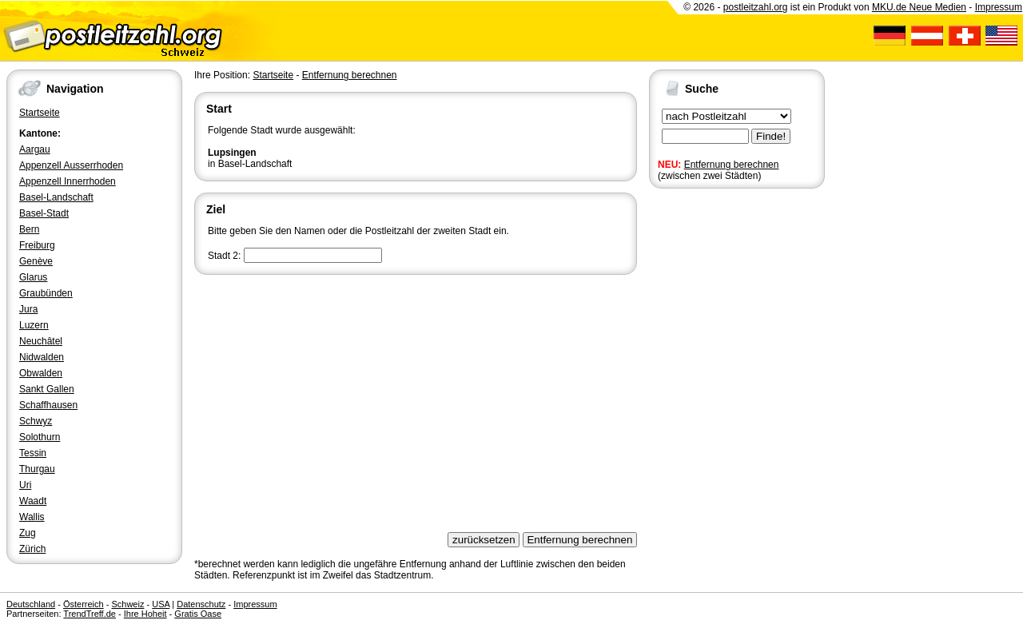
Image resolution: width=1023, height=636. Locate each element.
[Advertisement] (415, 398)
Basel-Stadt (44, 213)
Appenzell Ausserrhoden (71, 165)
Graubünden (46, 293)
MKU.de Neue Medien (919, 7)
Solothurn (39, 437)
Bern (29, 229)
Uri (25, 485)
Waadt (32, 501)
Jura (28, 309)
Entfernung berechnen (731, 164)
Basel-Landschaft (56, 197)
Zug (27, 533)
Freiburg (37, 245)
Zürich (32, 549)
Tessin (32, 453)
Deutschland (30, 604)
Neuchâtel (40, 341)
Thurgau (37, 469)
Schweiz (127, 604)
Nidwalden (41, 357)
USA (160, 604)
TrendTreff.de (89, 613)
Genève (36, 261)
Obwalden (40, 373)
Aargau (34, 149)
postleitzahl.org (755, 7)
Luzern (34, 325)
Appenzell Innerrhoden (67, 181)
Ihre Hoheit (145, 613)
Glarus (33, 277)
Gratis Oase (197, 613)
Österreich (83, 604)
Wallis (32, 517)
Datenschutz (201, 604)
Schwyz (35, 421)
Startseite (39, 112)
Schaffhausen (48, 405)
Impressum (998, 7)
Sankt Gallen (46, 389)
